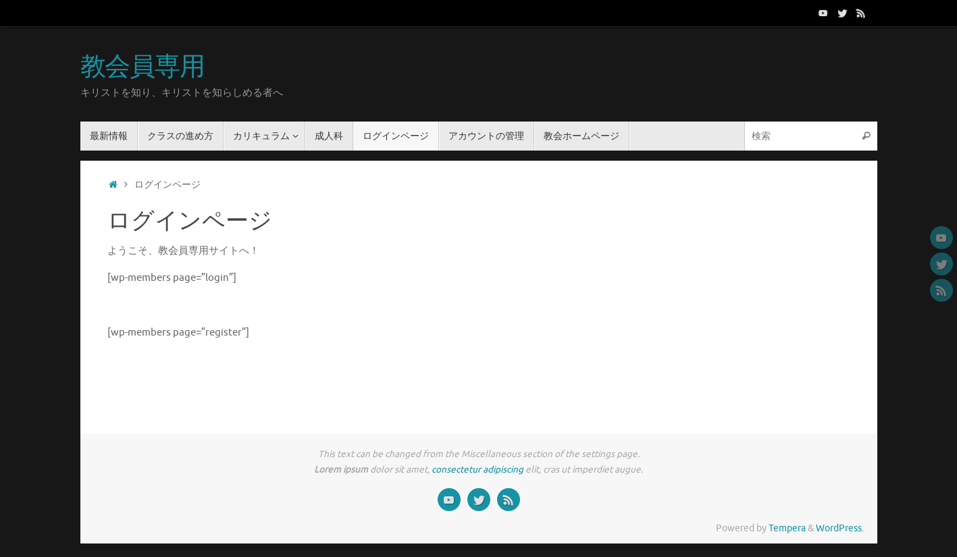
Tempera (787, 528)
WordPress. (840, 528)
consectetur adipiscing (477, 469)
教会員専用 (142, 67)
